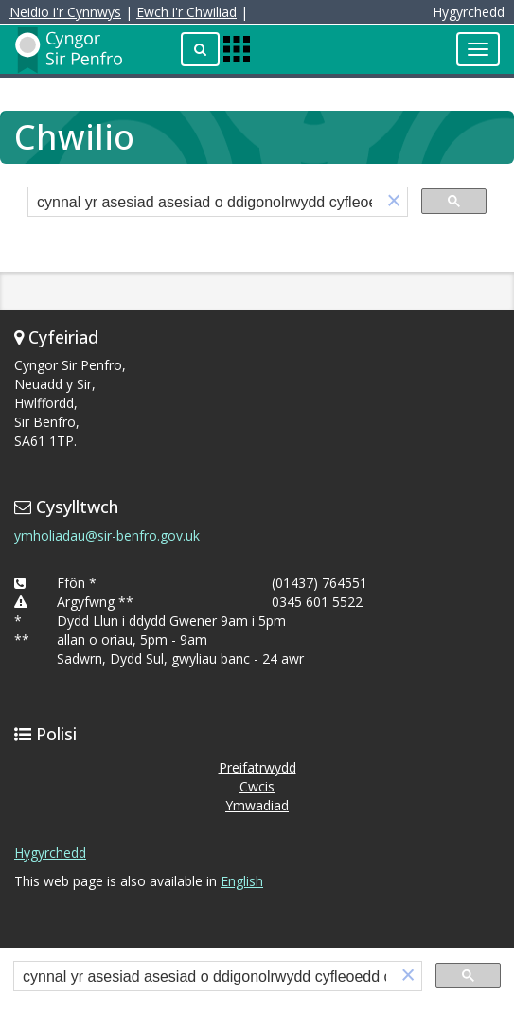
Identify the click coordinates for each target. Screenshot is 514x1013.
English (242, 881)
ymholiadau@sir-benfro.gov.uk (107, 535)
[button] (393, 202)
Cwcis (257, 786)
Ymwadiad (257, 805)
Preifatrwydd (257, 767)
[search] (204, 203)
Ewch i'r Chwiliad (186, 12)
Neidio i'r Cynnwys (65, 12)
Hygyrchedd (50, 853)
